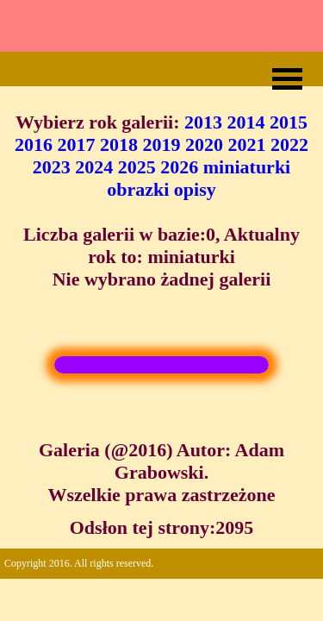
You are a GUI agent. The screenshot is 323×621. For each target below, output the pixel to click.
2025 (137, 167)
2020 (204, 144)
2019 (162, 144)
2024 (94, 167)
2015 (288, 122)
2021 (247, 144)
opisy (195, 189)
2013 (203, 122)
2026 (179, 167)
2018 (119, 144)
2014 (246, 122)
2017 (77, 144)
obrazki (138, 189)
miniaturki (246, 167)
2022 (289, 144)
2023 (52, 167)
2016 (34, 144)
